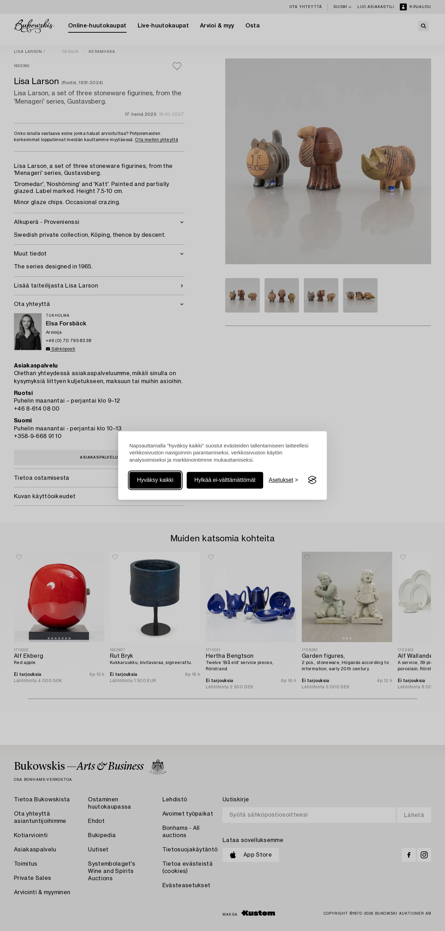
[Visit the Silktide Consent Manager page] (312, 480)
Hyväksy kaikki (155, 480)
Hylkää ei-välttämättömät (225, 480)
